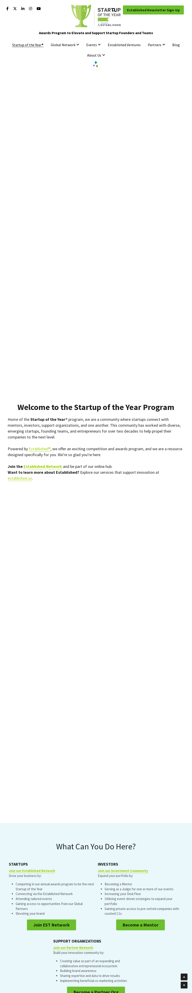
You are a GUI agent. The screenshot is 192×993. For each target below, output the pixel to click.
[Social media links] (7, 8)
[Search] (114, 10)
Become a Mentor (96, 958)
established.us (20, 478)
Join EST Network (51, 953)
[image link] (96, 15)
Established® (39, 448)
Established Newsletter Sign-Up (153, 10)
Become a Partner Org (141, 956)
